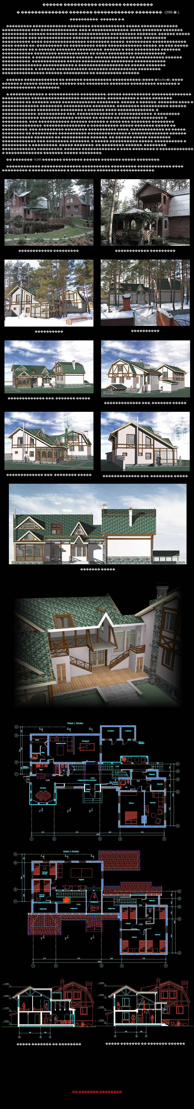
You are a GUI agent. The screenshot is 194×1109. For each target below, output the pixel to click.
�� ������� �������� (97, 1091)
